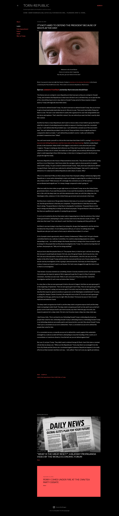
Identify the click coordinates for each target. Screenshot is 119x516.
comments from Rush (51, 90)
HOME (25, 13)
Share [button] (18, 22)
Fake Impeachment (22, 29)
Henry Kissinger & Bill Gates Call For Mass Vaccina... (47, 13)
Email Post (44, 374)
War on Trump (21, 36)
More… (83, 13)
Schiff (18, 33)
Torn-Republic (36, 5)
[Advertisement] (68, 396)
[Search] (99, 5)
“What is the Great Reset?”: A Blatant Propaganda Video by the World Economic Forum (66, 455)
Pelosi (18, 31)
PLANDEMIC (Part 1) (73, 13)
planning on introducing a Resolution (80, 82)
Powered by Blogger (59, 507)
